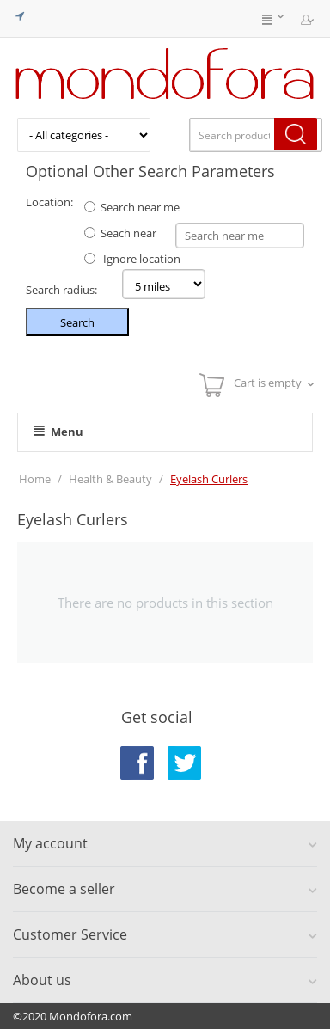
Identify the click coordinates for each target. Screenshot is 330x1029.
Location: (49, 202)
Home (35, 479)
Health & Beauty (110, 479)
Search (77, 322)
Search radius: (61, 289)
